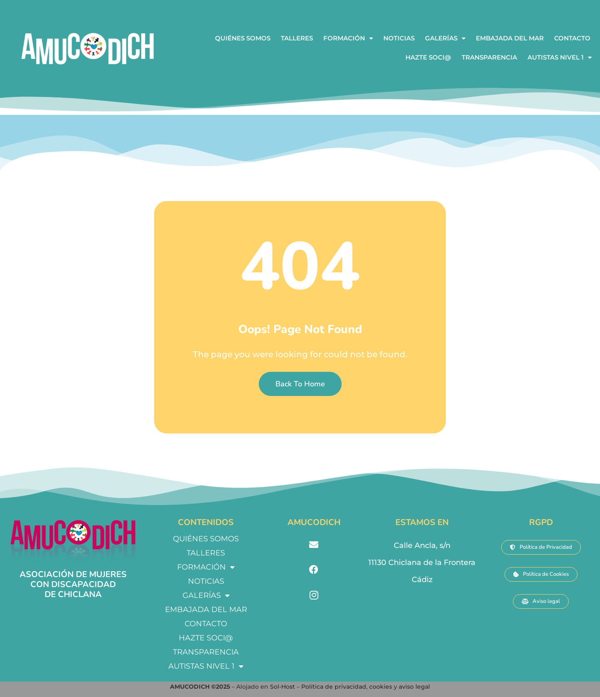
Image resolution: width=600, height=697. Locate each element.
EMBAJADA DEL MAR (510, 38)
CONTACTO (572, 38)
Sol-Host (283, 686)
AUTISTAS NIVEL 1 (560, 57)
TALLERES (297, 38)
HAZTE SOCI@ (428, 57)
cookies (380, 686)
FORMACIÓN (348, 38)
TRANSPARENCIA (489, 57)
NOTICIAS (399, 38)
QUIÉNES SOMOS (242, 38)
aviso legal (414, 686)
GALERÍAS (445, 38)
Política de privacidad (333, 686)
